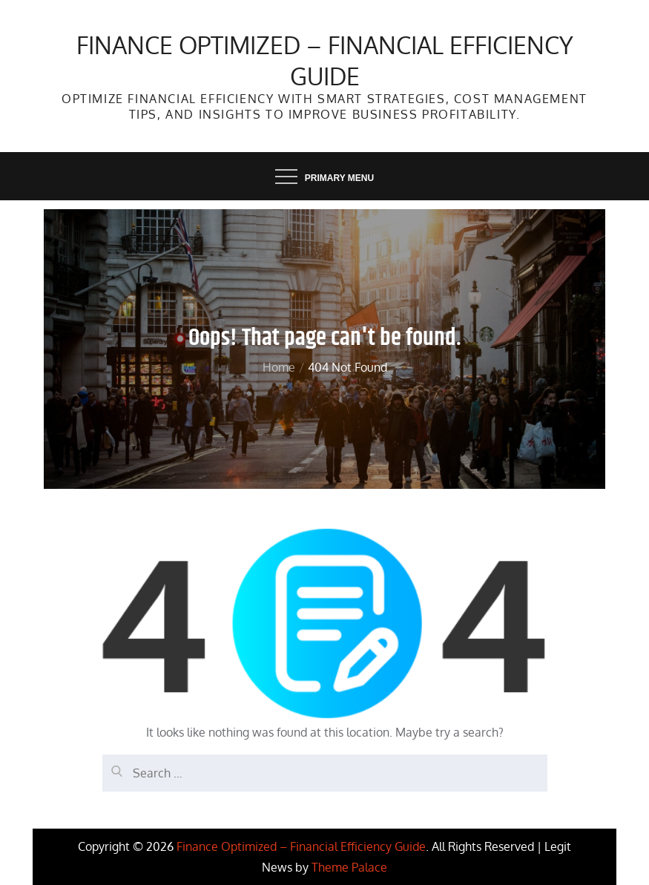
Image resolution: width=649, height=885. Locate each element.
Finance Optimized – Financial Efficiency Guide (324, 60)
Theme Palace (349, 867)
